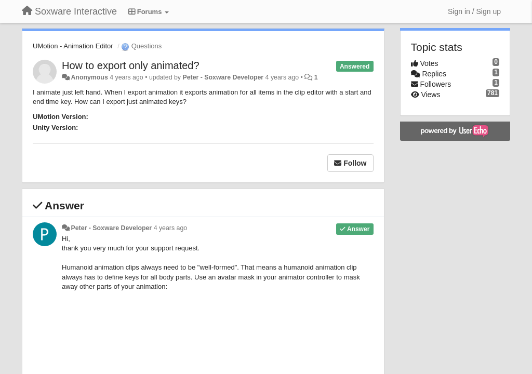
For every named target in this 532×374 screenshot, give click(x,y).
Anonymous (89, 77)
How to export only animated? (131, 65)
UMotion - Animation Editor (73, 46)
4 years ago (171, 228)
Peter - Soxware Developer (222, 77)
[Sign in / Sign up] (474, 11)
